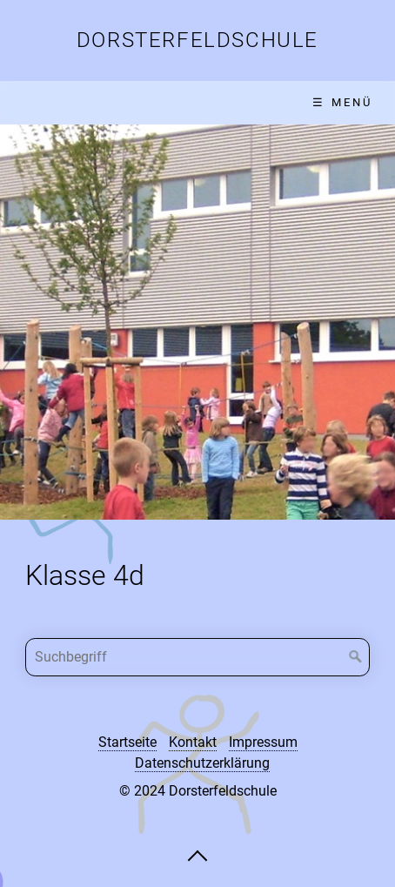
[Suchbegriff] (198, 657)
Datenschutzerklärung (202, 763)
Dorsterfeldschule (197, 40)
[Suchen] (356, 657)
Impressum (263, 742)
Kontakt (193, 742)
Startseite (127, 742)
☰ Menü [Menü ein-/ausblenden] (342, 102)
